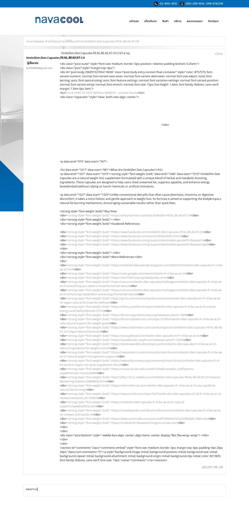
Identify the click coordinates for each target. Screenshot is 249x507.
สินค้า (165, 21)
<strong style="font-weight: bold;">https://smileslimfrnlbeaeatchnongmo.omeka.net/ (122, 423)
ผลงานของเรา (195, 21)
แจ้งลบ (219, 53)
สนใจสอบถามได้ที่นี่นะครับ (64, 41)
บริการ (177, 21)
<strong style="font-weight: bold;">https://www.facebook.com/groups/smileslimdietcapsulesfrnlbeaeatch (135, 240)
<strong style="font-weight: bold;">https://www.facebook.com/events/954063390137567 (124, 236)
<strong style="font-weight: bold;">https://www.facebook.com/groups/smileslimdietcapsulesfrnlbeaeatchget (137, 244)
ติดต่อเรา (213, 21)
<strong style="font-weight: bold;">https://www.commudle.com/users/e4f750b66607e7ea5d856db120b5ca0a (137, 419)
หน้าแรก (134, 21)
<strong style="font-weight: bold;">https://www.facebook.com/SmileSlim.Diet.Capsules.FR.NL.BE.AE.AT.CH (135, 232)
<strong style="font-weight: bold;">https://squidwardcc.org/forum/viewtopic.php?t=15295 (125, 340)
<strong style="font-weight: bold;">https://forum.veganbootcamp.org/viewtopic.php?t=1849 (126, 315)
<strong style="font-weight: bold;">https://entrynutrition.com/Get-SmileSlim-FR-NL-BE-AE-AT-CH (129, 215)
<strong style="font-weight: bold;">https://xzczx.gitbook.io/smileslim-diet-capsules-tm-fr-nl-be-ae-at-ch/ (133, 336)
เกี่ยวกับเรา (150, 21)
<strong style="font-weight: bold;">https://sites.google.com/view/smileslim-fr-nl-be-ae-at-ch (126, 273)
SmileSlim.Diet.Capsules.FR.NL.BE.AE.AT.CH (111, 41)
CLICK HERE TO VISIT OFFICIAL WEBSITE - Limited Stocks (101, 93)
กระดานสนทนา (35, 41)
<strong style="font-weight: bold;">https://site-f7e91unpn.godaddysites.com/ (117, 278)
